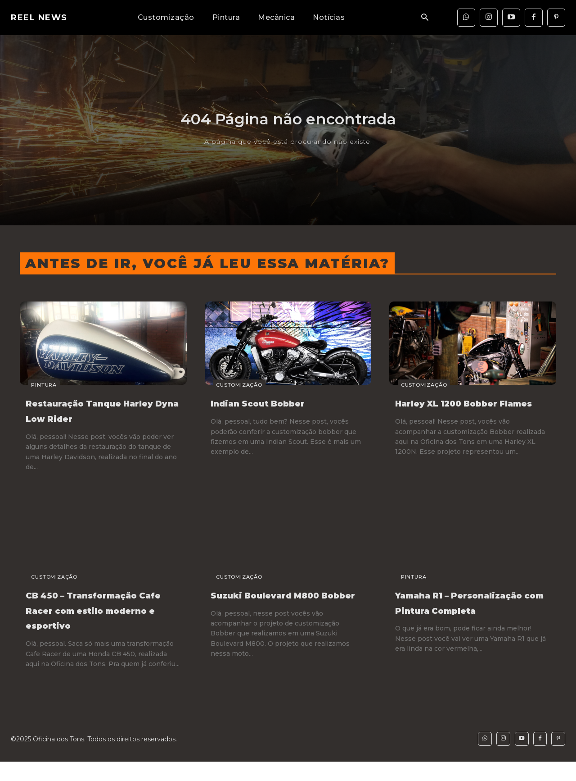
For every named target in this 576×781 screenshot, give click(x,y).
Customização (231, 385)
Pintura (36, 385)
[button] (425, 17)
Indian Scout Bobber (276, 402)
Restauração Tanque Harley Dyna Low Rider (99, 410)
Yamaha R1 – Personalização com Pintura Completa (460, 609)
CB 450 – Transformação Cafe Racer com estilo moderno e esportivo (94, 617)
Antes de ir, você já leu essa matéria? (207, 263)
